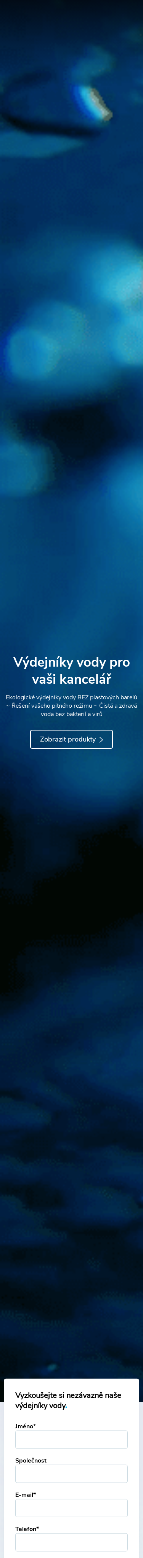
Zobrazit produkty (71, 739)
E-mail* (25, 1495)
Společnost (31, 1460)
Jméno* (25, 1426)
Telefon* (27, 1529)
